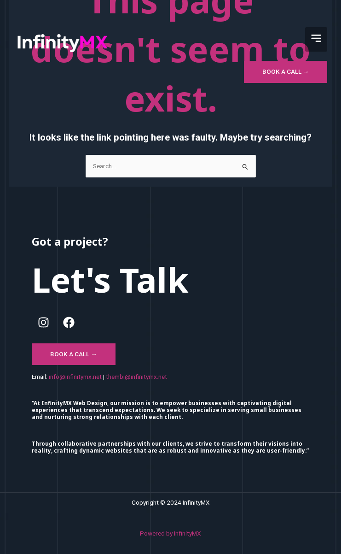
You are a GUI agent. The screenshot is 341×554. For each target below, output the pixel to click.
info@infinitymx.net (75, 376)
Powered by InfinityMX (170, 533)
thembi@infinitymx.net (136, 376)
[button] (316, 39)
